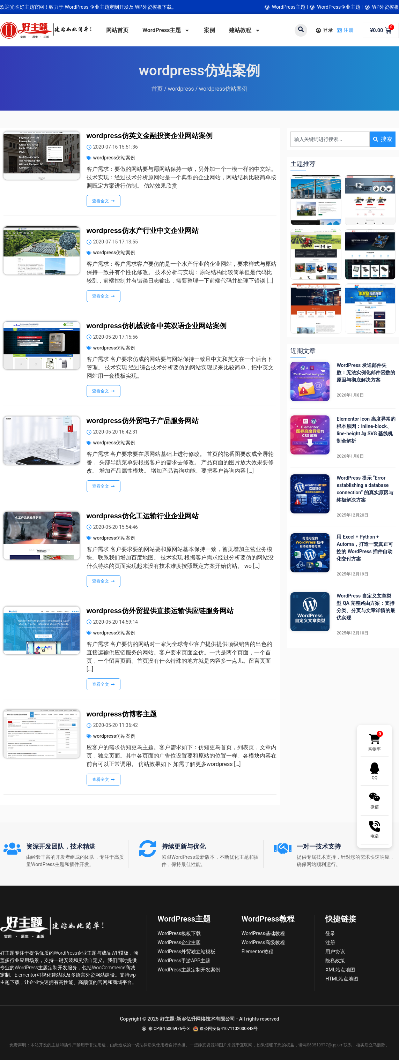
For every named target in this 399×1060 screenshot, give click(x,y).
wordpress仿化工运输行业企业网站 (143, 516)
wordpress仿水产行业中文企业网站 (143, 230)
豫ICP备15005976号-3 (169, 1028)
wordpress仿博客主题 (122, 714)
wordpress (181, 88)
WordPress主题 (166, 30)
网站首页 (117, 30)
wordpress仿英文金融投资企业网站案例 (150, 136)
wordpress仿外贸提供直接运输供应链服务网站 (160, 611)
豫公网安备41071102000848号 (229, 1028)
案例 (209, 30)
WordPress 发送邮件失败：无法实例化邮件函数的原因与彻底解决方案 (366, 372)
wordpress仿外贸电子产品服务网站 (143, 420)
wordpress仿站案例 (114, 157)
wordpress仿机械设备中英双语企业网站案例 (157, 326)
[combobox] (330, 139)
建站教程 (244, 30)
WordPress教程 (268, 919)
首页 (157, 88)
